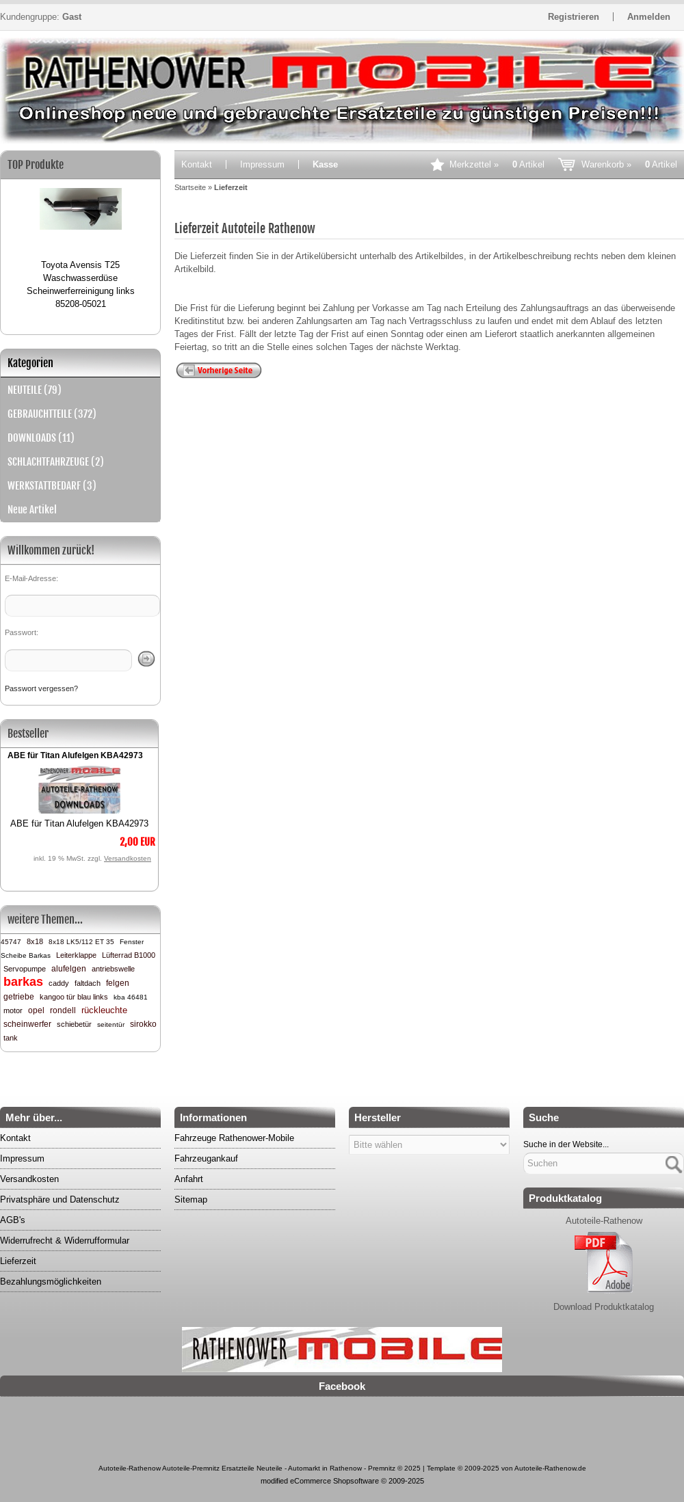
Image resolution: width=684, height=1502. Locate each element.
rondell (63, 1010)
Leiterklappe (76, 955)
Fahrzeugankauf (206, 1158)
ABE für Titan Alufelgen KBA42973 (75, 755)
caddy (59, 983)
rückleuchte (104, 1010)
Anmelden (648, 17)
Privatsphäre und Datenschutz (60, 1199)
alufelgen (68, 969)
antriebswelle (113, 969)
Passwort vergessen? (41, 688)
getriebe (18, 997)
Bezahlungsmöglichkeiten (50, 1281)
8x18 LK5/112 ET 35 (81, 942)
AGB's (12, 1220)
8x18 (35, 941)
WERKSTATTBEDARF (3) (52, 485)
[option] (80, 242)
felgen (117, 983)
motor (13, 1010)
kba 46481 (131, 997)
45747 (11, 942)
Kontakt (196, 164)
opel (36, 1010)
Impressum (262, 164)
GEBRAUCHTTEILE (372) (52, 413)
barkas (23, 982)
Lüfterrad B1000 (128, 955)
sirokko (143, 1024)
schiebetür (74, 1024)
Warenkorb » (629, 164)
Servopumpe (24, 969)
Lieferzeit (18, 1261)
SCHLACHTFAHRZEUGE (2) (56, 461)
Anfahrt (188, 1179)
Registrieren (573, 17)
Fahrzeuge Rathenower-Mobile (234, 1138)
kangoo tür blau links (74, 997)
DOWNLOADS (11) (41, 437)
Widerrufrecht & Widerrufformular (64, 1240)
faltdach (88, 983)
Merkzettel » (496, 164)
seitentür (110, 1024)
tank (10, 1038)
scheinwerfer (27, 1024)
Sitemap (190, 1199)
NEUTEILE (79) (35, 390)
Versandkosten (127, 858)
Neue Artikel (32, 509)
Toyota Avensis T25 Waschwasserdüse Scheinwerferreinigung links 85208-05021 (81, 284)
